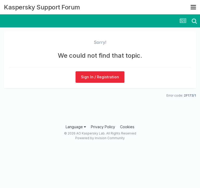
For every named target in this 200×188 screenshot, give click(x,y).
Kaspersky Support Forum (42, 7)
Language (76, 127)
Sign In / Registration (100, 77)
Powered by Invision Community (100, 138)
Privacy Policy (103, 127)
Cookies (127, 127)
